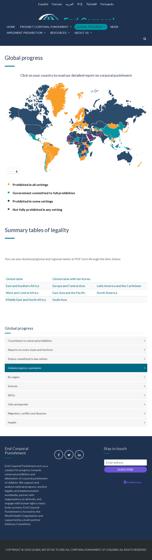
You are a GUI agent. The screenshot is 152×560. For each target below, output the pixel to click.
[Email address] (125, 462)
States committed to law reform (27, 358)
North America (107, 293)
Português (107, 4)
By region (14, 377)
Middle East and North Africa (26, 299)
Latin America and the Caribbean (119, 286)
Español (43, 4)
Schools (13, 386)
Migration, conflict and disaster (27, 413)
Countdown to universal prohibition (30, 340)
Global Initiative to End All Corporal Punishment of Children (74, 549)
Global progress (89, 26)
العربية (69, 4)
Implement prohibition (24, 32)
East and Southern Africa (22, 286)
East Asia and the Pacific (69, 293)
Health (12, 422)
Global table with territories (71, 279)
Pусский (91, 4)
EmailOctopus (134, 483)
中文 (80, 4)
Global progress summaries (24, 368)
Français (57, 4)
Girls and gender (18, 404)
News (114, 26)
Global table (14, 279)
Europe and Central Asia (68, 286)
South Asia (59, 299)
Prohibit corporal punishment (44, 26)
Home (11, 26)
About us (81, 32)
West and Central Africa (22, 293)
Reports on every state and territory (30, 349)
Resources (58, 32)
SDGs (11, 395)
